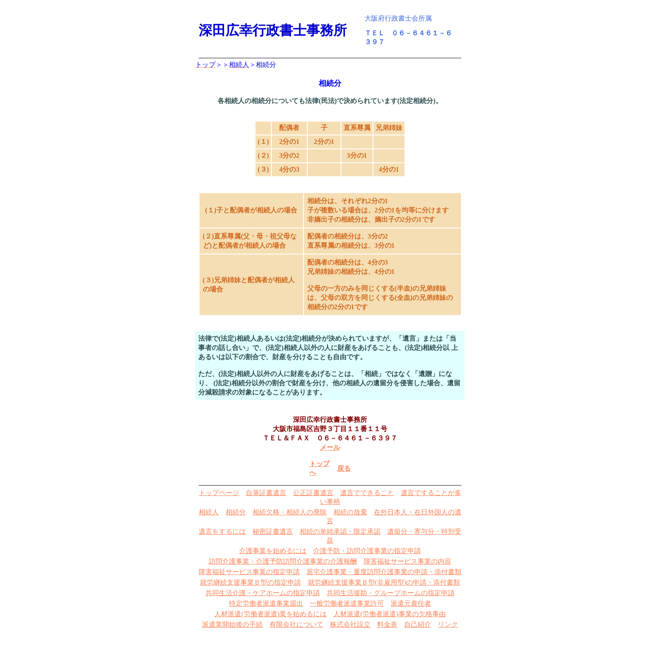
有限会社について (296, 624)
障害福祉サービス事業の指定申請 (249, 571)
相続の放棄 (350, 512)
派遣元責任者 (411, 603)
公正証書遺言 (313, 492)
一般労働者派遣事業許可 (347, 603)
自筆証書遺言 (266, 492)
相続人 (209, 512)
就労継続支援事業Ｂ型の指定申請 (250, 582)
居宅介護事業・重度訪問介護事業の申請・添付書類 (383, 571)
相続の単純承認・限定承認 (340, 531)
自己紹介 (417, 624)
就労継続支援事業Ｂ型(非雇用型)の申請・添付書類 (384, 582)
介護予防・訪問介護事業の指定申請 (367, 550)
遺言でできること (367, 492)
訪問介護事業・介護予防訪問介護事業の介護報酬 (283, 561)
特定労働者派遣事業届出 (266, 603)
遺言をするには (222, 531)
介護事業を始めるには (272, 550)
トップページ (219, 492)
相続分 (236, 512)
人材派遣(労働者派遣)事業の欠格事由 (389, 613)
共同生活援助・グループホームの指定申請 (391, 592)
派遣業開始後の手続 (232, 624)
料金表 (387, 624)
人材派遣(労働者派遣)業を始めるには (270, 613)
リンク (448, 624)
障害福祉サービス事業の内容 (407, 561)
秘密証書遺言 (273, 531)
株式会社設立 (350, 624)
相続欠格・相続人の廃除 (290, 512)
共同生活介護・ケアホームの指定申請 (262, 592)
